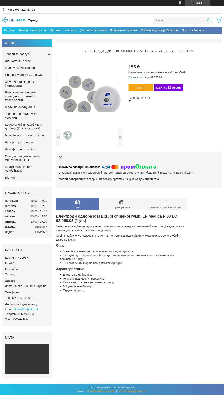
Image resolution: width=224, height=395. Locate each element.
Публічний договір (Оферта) (159, 30)
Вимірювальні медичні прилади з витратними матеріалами (20, 96)
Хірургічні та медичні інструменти (19, 83)
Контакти (70, 30)
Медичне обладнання (20, 107)
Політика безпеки (193, 30)
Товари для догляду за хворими (21, 115)
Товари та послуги (30, 30)
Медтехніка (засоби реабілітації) (18, 168)
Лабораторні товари (19, 142)
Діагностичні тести (18, 61)
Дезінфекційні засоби (20, 149)
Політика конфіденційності (132, 391)
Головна (9, 30)
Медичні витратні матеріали (24, 135)
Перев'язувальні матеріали (24, 74)
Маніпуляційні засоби (20, 67)
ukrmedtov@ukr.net (26, 309)
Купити (140, 87)
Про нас (55, 30)
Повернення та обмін (123, 30)
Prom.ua (130, 387)
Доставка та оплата (93, 30)
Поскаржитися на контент (101, 391)
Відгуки (10, 177)
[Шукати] (208, 20)
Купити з (168, 87)
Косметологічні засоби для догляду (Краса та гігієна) (23, 126)
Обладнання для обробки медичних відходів (23, 158)
